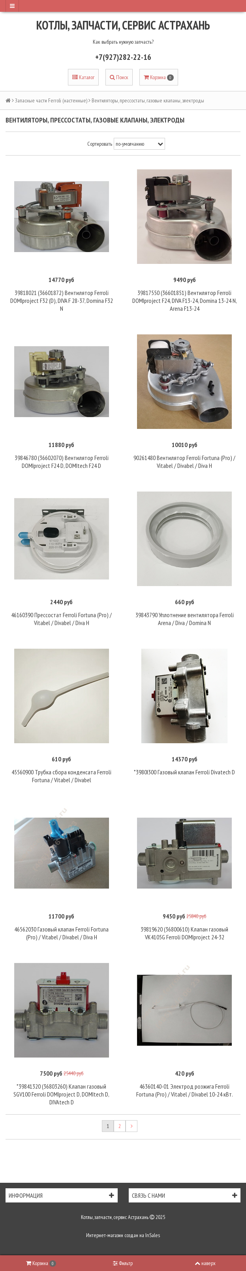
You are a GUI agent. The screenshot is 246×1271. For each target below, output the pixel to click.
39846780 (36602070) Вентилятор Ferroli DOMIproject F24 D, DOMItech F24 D (62, 461)
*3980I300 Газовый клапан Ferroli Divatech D (184, 772)
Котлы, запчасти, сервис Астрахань (123, 25)
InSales (152, 1235)
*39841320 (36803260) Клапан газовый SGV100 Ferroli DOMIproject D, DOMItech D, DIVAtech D (61, 1094)
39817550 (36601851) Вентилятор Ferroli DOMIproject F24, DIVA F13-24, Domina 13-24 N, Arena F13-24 (184, 300)
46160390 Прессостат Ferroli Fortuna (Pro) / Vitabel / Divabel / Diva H (61, 619)
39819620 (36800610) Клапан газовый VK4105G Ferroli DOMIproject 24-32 (184, 933)
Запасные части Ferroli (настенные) (51, 100)
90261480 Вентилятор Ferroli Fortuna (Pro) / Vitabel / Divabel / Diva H (184, 461)
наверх (205, 1263)
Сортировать (99, 143)
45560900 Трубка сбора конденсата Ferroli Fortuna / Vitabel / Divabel (61, 776)
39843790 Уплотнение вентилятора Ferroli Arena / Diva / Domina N (184, 619)
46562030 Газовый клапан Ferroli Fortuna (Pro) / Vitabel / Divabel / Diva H (61, 933)
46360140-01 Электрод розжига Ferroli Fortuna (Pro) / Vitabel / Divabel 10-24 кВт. (184, 1090)
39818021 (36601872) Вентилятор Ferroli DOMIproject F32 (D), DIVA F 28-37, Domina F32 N (61, 300)
